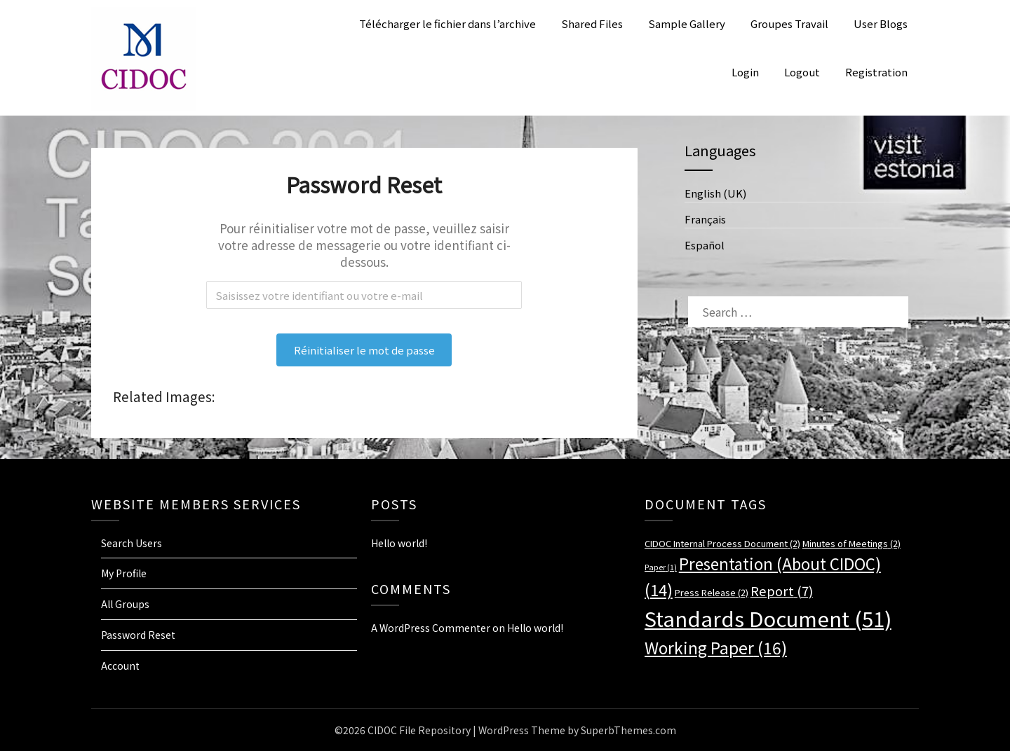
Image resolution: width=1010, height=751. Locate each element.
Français (705, 219)
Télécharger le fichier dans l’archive (447, 23)
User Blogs (881, 23)
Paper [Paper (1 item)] (661, 567)
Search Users (131, 543)
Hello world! (399, 543)
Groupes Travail (789, 23)
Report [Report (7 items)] (781, 590)
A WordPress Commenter (430, 628)
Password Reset (138, 635)
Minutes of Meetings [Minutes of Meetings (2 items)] (851, 543)
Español (705, 244)
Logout (802, 71)
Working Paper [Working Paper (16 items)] (716, 647)
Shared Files (592, 23)
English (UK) (715, 193)
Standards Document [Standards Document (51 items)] (768, 618)
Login (745, 71)
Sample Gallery (686, 23)
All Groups (125, 604)
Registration (876, 71)
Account (120, 666)
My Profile (124, 573)
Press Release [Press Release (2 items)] (711, 592)
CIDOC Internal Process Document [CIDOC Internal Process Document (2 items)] (722, 543)
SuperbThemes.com (628, 730)
